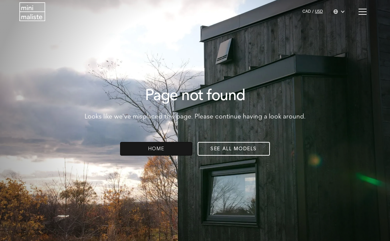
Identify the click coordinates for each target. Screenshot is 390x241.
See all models (233, 149)
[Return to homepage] (32, 11)
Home (156, 149)
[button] (339, 12)
